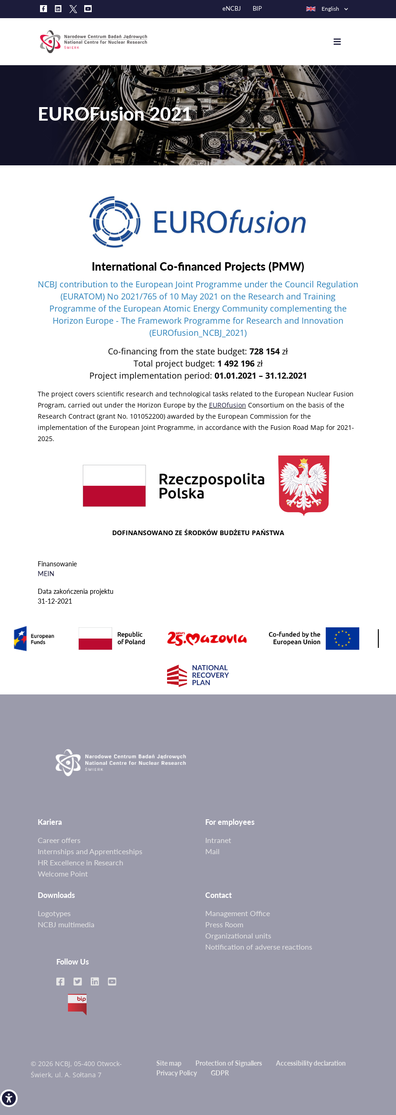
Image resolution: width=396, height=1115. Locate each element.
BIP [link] (257, 8)
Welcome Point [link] (63, 873)
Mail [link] (212, 851)
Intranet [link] (218, 840)
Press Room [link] (224, 924)
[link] (9, 1098)
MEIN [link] (46, 574)
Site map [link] (168, 1063)
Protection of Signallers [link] (228, 1063)
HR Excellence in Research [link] (80, 862)
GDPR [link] (220, 1073)
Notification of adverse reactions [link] (258, 946)
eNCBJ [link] (231, 8)
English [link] (322, 8)
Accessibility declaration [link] (311, 1063)
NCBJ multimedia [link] (66, 924)
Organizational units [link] (238, 935)
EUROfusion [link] (227, 405)
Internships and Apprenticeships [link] (90, 851)
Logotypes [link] (54, 913)
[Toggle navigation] (344, 41)
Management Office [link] (237, 913)
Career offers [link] (59, 840)
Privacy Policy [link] (176, 1073)
